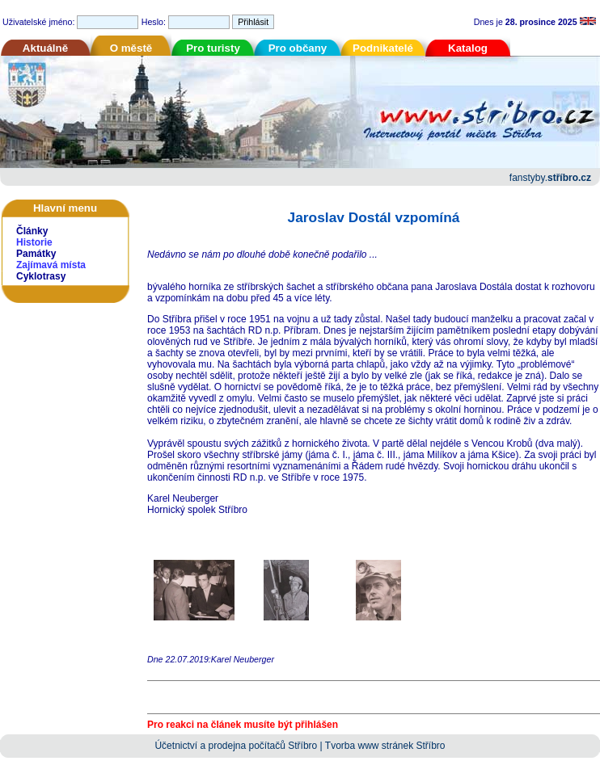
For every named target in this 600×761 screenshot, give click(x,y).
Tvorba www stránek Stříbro (385, 745)
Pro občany (297, 48)
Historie (34, 242)
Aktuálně (45, 48)
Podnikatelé (383, 48)
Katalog (468, 48)
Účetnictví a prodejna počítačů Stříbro (235, 745)
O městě (131, 48)
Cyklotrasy (40, 276)
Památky (36, 253)
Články (32, 231)
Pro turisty (213, 48)
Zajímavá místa (51, 265)
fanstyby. (550, 177)
